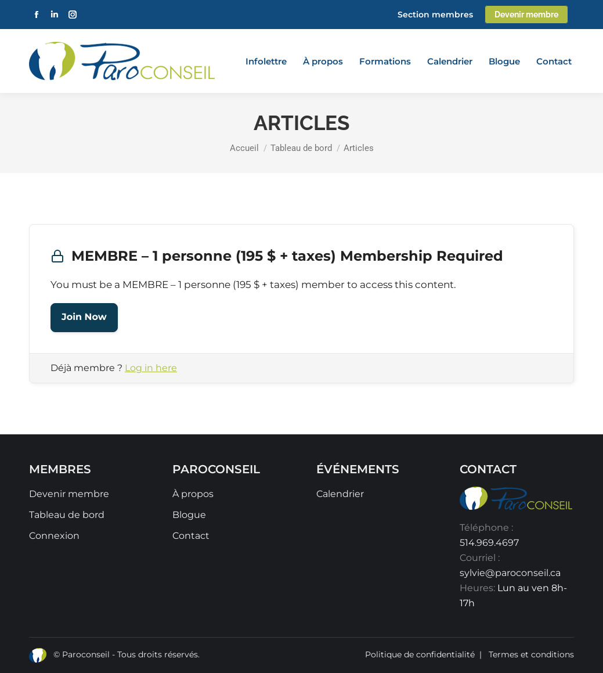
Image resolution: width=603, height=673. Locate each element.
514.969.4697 (489, 542)
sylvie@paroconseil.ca (510, 572)
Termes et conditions (531, 654)
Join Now (84, 317)
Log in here (151, 367)
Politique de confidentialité (420, 654)
